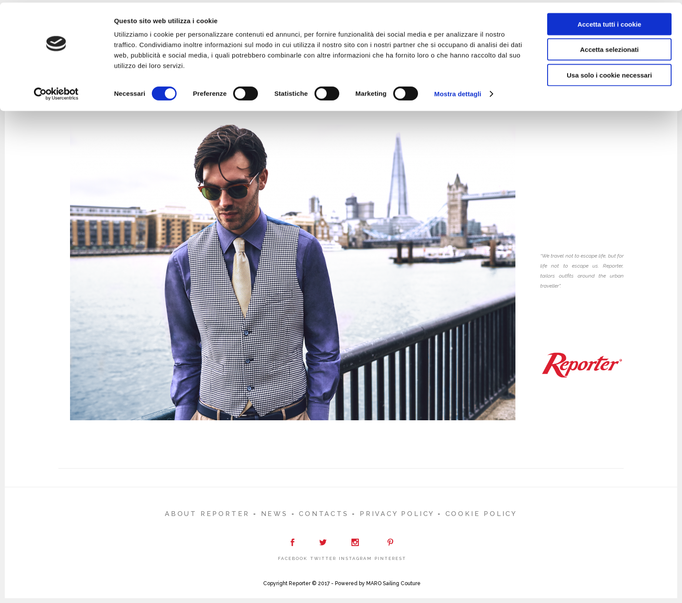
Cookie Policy (481, 514)
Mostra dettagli (457, 91)
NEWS (274, 514)
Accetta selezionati (609, 47)
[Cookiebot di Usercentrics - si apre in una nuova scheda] (56, 91)
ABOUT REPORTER (207, 514)
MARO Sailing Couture (393, 583)
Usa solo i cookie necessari (609, 72)
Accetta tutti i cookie (610, 21)
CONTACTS (323, 514)
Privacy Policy (397, 514)
